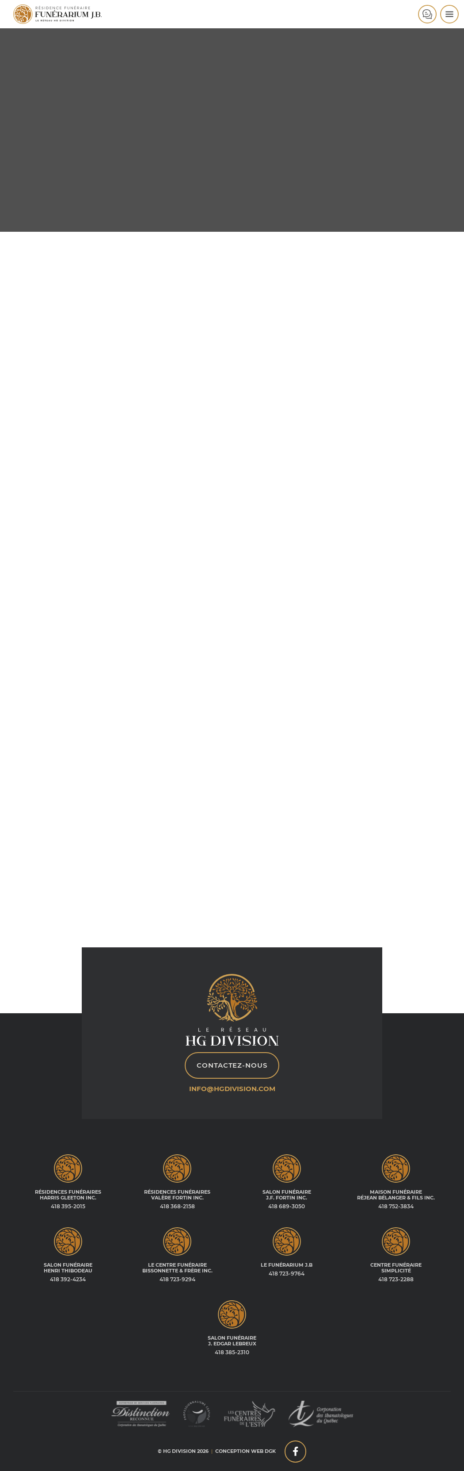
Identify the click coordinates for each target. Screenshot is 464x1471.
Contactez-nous (232, 1065)
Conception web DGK (245, 1451)
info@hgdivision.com (232, 1089)
